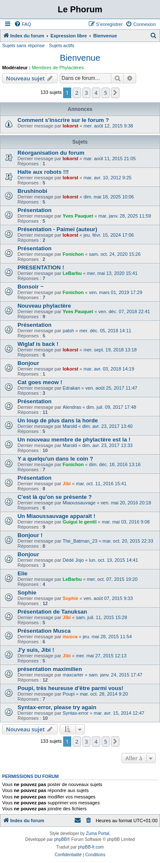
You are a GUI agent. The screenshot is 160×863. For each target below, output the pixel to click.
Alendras (72, 407)
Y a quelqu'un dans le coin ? (55, 459)
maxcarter (73, 674)
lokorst (71, 125)
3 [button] (86, 92)
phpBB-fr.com (91, 847)
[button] (115, 93)
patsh (68, 330)
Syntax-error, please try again (56, 707)
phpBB (60, 839)
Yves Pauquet (78, 215)
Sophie (26, 592)
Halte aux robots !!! (43, 172)
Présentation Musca (44, 631)
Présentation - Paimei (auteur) (57, 229)
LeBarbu (72, 273)
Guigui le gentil (79, 521)
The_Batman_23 (80, 540)
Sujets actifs (61, 45)
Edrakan (71, 387)
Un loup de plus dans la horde (57, 420)
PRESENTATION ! (40, 267)
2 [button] (76, 92)
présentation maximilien (49, 669)
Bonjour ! (30, 535)
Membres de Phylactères (58, 67)
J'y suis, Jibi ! (35, 650)
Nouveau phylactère (44, 306)
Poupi (69, 693)
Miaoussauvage (79, 502)
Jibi (67, 483)
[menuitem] (22, 24)
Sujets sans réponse (23, 45)
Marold (70, 426)
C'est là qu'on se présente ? (54, 497)
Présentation (34, 210)
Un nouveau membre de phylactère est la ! (74, 439)
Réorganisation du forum (50, 153)
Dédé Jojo (73, 560)
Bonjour (28, 363)
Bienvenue (80, 57)
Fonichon (73, 254)
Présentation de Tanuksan (52, 611)
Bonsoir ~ (30, 286)
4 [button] (95, 92)
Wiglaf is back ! (37, 344)
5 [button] (105, 92)
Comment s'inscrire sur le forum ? (63, 120)
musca (70, 636)
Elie (22, 573)
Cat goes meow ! (39, 382)
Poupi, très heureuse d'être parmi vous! (70, 688)
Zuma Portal (97, 833)
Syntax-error (76, 713)
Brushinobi (32, 191)
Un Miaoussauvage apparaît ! (56, 516)
